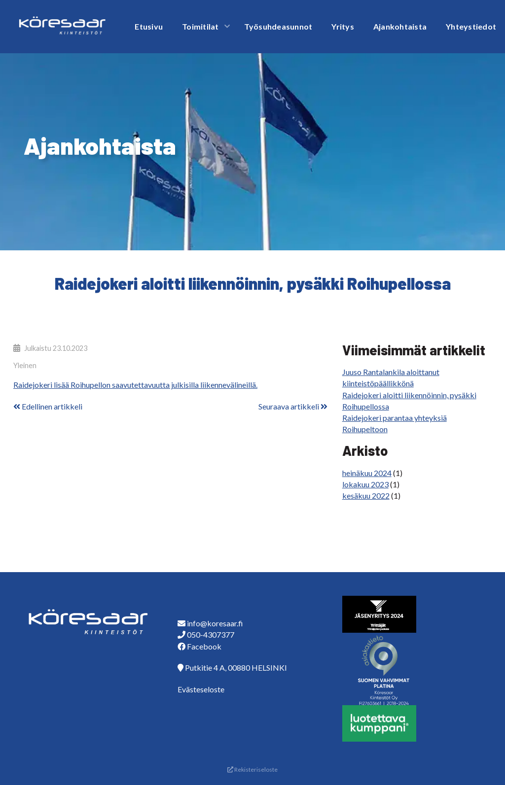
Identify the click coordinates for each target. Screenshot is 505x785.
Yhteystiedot (471, 26)
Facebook (204, 646)
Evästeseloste (201, 689)
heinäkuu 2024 (367, 473)
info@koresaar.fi (215, 623)
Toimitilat (200, 26)
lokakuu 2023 (365, 484)
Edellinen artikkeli (47, 406)
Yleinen (24, 365)
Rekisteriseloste (252, 769)
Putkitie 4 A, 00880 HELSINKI (236, 667)
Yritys (342, 26)
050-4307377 (210, 634)
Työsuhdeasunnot (278, 26)
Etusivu (149, 26)
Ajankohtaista (400, 26)
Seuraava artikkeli (292, 406)
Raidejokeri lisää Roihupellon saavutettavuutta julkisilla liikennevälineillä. (135, 384)
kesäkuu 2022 (366, 495)
